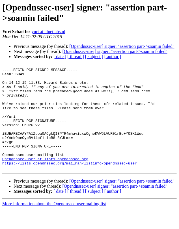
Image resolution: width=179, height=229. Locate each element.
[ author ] (112, 56)
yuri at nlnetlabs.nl (48, 31)
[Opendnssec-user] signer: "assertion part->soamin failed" (121, 46)
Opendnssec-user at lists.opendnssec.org (45, 177)
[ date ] (59, 56)
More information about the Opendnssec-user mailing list (54, 224)
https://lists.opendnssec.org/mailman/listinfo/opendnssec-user (69, 182)
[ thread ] (75, 56)
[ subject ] (94, 56)
